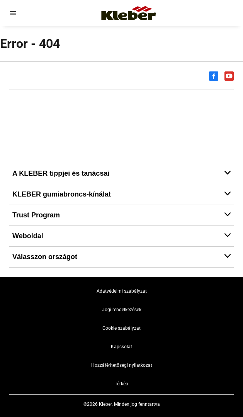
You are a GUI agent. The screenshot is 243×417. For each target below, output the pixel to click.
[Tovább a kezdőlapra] (128, 13)
